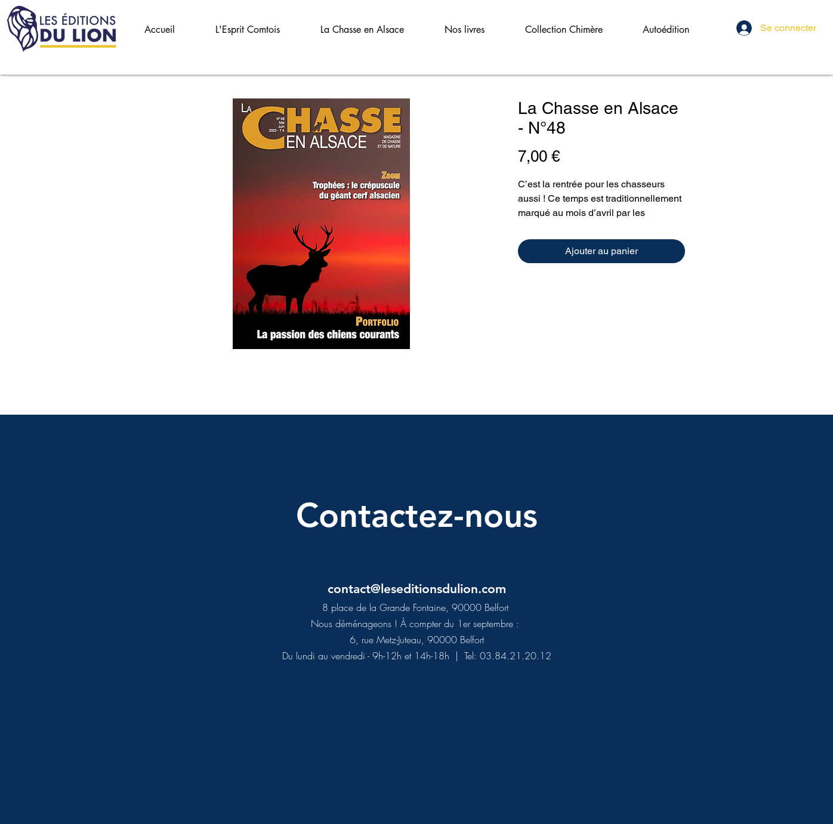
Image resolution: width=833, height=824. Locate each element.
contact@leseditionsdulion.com (417, 588)
